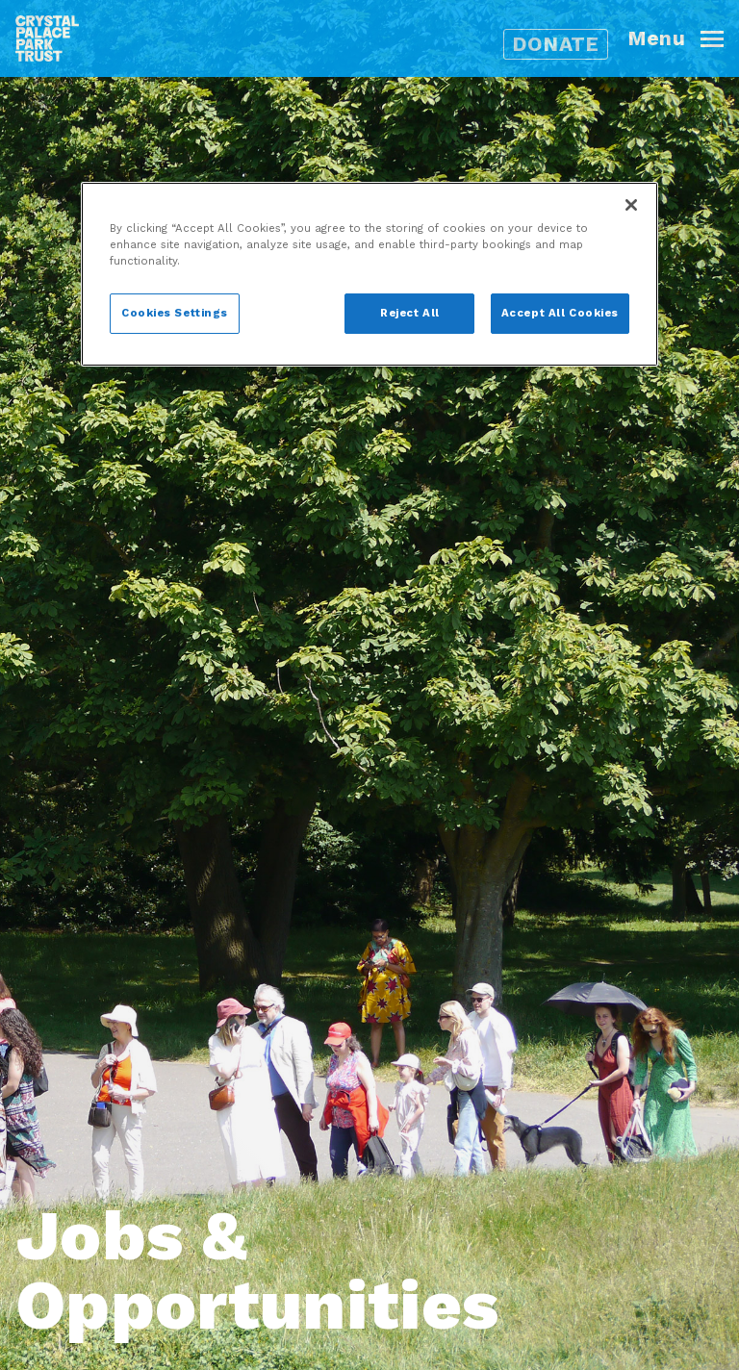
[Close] (631, 205)
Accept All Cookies (560, 312)
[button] (683, 38)
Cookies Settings (174, 312)
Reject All (410, 312)
